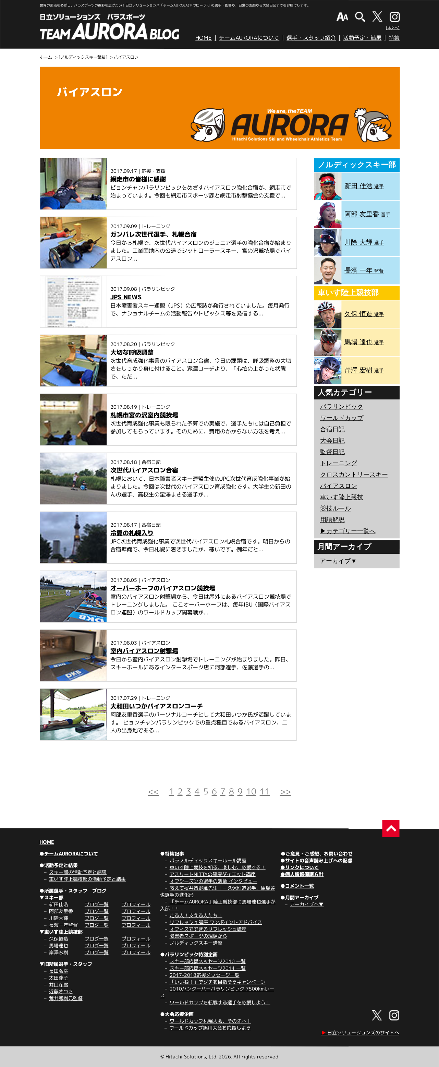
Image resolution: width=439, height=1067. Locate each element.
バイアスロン (126, 57)
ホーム (46, 57)
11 (265, 791)
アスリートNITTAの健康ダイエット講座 (213, 874)
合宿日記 (332, 429)
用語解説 (332, 519)
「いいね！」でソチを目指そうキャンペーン (218, 982)
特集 (394, 37)
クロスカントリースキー (354, 474)
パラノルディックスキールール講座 (208, 860)
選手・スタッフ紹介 (311, 37)
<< (153, 791)
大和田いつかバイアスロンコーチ (156, 706)
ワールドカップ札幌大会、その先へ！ (210, 1021)
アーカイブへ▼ (307, 904)
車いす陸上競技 (341, 497)
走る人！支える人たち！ (196, 915)
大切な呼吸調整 (132, 352)
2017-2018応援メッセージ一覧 (205, 975)
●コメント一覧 (297, 886)
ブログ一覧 (97, 904)
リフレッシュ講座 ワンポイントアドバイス (216, 922)
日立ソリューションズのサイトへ (360, 1032)
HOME (203, 37)
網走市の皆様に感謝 (138, 179)
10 (251, 791)
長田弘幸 (58, 971)
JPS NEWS (126, 297)
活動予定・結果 (362, 37)
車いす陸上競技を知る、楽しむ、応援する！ (218, 867)
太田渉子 (58, 977)
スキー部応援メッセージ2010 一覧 (208, 961)
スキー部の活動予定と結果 (78, 872)
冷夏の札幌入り (132, 533)
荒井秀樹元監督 (66, 998)
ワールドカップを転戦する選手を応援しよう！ (220, 1002)
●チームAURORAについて (68, 853)
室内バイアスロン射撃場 (144, 651)
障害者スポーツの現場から (198, 936)
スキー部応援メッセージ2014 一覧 (208, 968)
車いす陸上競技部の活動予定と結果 (87, 879)
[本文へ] (393, 27)
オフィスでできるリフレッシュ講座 (208, 929)
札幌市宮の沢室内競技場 (144, 415)
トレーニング (338, 463)
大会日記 (332, 440)
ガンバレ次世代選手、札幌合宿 (153, 234)
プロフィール (136, 904)
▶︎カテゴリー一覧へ (347, 531)
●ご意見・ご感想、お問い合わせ (317, 853)
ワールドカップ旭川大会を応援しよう (210, 1027)
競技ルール (335, 508)
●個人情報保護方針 (302, 874)
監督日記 (332, 451)
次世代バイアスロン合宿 (144, 470)
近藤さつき (61, 991)
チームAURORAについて (249, 37)
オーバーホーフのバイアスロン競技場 (162, 588)
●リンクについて (299, 867)
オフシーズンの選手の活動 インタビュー (213, 881)
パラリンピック (341, 406)
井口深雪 (58, 984)
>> (285, 791)
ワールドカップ (341, 418)
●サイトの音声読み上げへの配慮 (316, 860)
